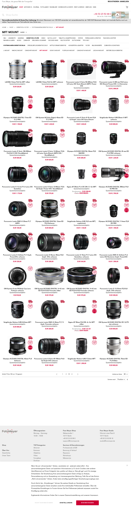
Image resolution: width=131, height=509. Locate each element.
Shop (4, 445)
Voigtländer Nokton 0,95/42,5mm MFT (17, 322)
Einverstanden (87, 503)
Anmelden (124, 1)
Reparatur (66, 453)
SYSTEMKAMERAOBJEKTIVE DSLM (42, 27)
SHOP (11, 27)
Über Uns (5, 450)
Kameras (37, 450)
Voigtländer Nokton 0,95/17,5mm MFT (81, 359)
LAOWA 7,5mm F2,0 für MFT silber (17, 82)
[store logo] (10, 7)
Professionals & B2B (70, 448)
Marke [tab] (22, 32)
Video (36, 455)
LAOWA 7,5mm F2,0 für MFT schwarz (49, 82)
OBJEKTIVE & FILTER (22, 27)
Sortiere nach (112, 379)
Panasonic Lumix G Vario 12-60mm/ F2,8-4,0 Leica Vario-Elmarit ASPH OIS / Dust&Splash (49, 153)
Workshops (67, 455)
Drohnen (37, 461)
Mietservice (67, 458)
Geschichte (6, 453)
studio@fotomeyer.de (107, 441)
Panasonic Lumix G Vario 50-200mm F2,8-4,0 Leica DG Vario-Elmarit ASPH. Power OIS (81, 84)
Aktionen (37, 448)
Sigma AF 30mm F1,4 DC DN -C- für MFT (81, 187)
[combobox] (47, 15)
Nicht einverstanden (44, 503)
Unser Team (6, 455)
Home (4, 27)
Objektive (37, 453)
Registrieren (113, 1)
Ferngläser (37, 458)
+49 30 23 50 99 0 (102, 14)
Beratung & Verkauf (70, 450)
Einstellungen (66, 503)
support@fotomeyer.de (71, 441)
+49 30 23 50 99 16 (106, 438)
